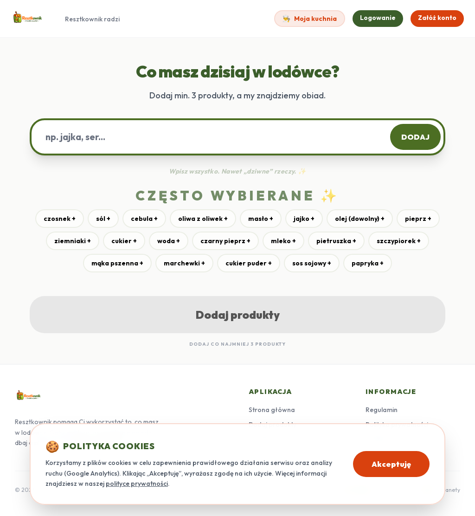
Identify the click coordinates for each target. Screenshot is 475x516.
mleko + (283, 241)
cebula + (144, 218)
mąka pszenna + (117, 263)
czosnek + (60, 218)
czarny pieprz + (225, 241)
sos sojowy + (311, 263)
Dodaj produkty (238, 315)
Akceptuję (391, 464)
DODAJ (415, 137)
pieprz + (418, 218)
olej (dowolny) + (360, 218)
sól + (103, 218)
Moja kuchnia (309, 18)
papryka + (368, 263)
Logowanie (378, 17)
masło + (260, 218)
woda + (168, 241)
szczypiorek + (399, 241)
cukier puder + (248, 263)
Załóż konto (437, 17)
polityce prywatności (137, 483)
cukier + (124, 241)
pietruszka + (336, 241)
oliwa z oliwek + (203, 218)
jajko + (304, 218)
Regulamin (382, 410)
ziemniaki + (72, 241)
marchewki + (184, 263)
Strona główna (272, 410)
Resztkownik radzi (92, 19)
